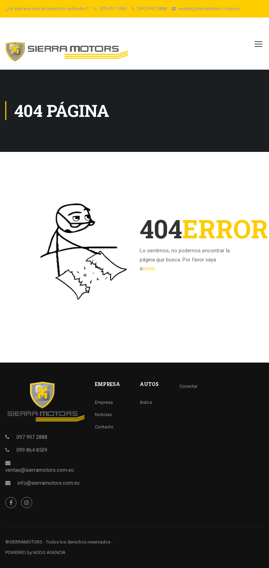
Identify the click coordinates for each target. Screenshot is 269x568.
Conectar (188, 386)
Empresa (104, 402)
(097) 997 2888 (152, 8)
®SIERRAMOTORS (23, 542)
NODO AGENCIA (49, 552)
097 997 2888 (31, 437)
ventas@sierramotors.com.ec (209, 8)
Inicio (149, 268)
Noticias (103, 414)
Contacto (104, 426)
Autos (146, 402)
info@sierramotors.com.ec (49, 483)
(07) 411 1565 (112, 8)
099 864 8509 (31, 450)
